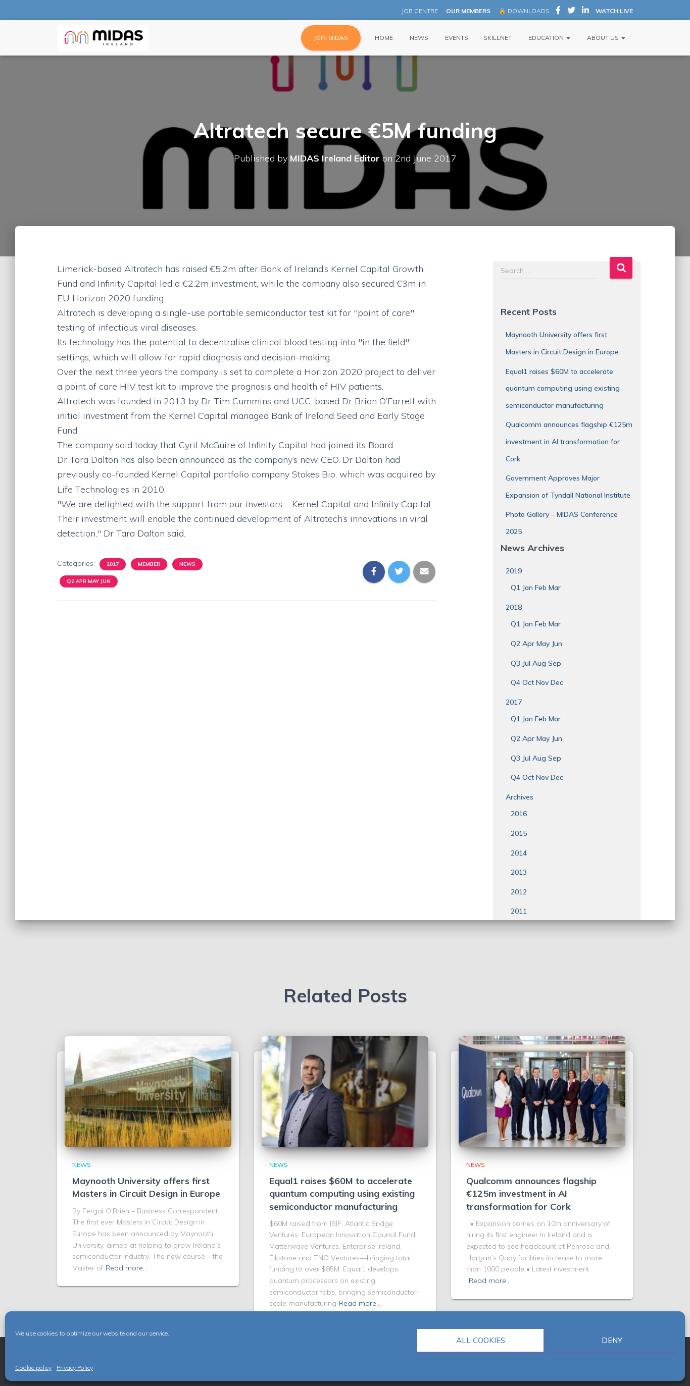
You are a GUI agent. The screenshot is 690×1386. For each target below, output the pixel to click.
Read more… (126, 1267)
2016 (519, 813)
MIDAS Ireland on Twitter (571, 11)
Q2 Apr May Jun (89, 581)
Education (548, 37)
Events (455, 37)
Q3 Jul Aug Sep (536, 663)
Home (383, 37)
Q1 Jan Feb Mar (536, 587)
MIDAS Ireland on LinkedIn (585, 11)
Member (149, 564)
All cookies (480, 1340)
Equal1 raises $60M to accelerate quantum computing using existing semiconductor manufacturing (563, 388)
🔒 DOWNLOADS (524, 11)
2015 (519, 833)
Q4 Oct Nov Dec (537, 682)
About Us (605, 37)
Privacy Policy (75, 1367)
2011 (519, 911)
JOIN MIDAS (331, 37)
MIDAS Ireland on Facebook (558, 11)
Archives (519, 797)
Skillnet (497, 37)
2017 (113, 564)
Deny (612, 1340)
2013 (519, 872)
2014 (519, 853)
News (418, 37)
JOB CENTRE (419, 11)
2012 (519, 891)
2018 (514, 607)
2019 (514, 570)
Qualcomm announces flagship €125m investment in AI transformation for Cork (569, 441)
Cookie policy (33, 1367)
